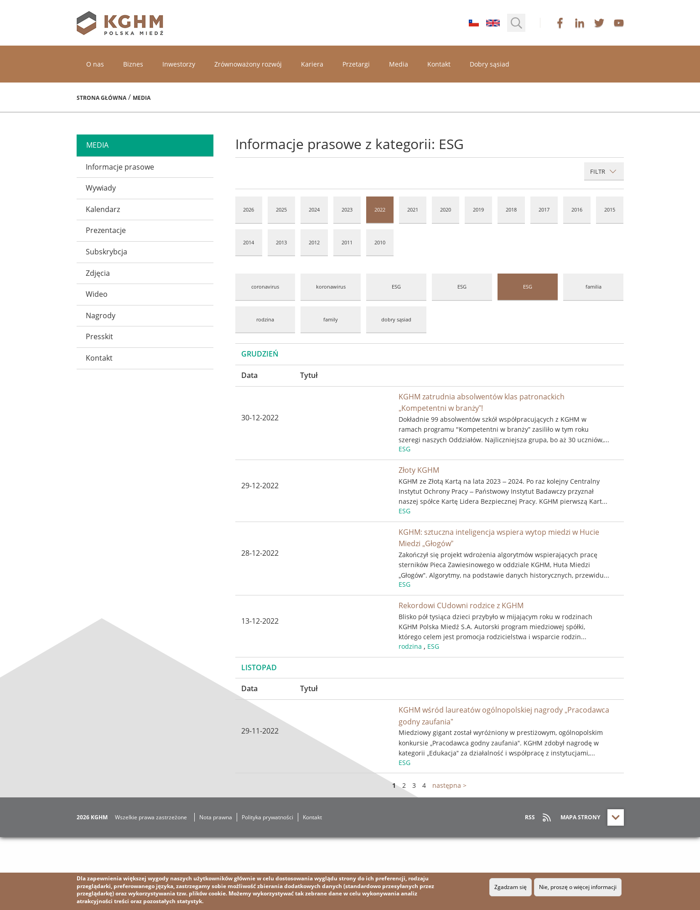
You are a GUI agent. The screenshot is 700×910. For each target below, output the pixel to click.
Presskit (99, 336)
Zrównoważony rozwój (248, 64)
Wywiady (101, 188)
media (97, 145)
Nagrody (100, 315)
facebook (560, 23)
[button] (516, 23)
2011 (347, 242)
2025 (281, 209)
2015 (609, 209)
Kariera (312, 64)
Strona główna (101, 98)
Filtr (603, 171)
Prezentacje (106, 230)
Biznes (133, 64)
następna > (449, 858)
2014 (248, 242)
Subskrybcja (106, 252)
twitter (599, 23)
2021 (412, 209)
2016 (576, 209)
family (330, 319)
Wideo (97, 294)
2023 (347, 209)
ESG (396, 286)
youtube (619, 23)
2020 (445, 209)
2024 (314, 209)
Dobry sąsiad (489, 64)
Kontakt (439, 64)
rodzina (265, 319)
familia (593, 286)
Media (398, 64)
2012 (314, 242)
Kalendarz (103, 209)
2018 (511, 209)
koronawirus (331, 286)
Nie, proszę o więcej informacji (578, 887)
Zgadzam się (510, 887)
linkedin (580, 23)
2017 (544, 209)
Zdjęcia (98, 273)
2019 (478, 209)
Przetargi (356, 64)
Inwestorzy (178, 64)
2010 (379, 242)
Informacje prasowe (120, 167)
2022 (379, 209)
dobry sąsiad (396, 319)
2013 (281, 242)
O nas (95, 64)
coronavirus (265, 286)
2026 (248, 209)
